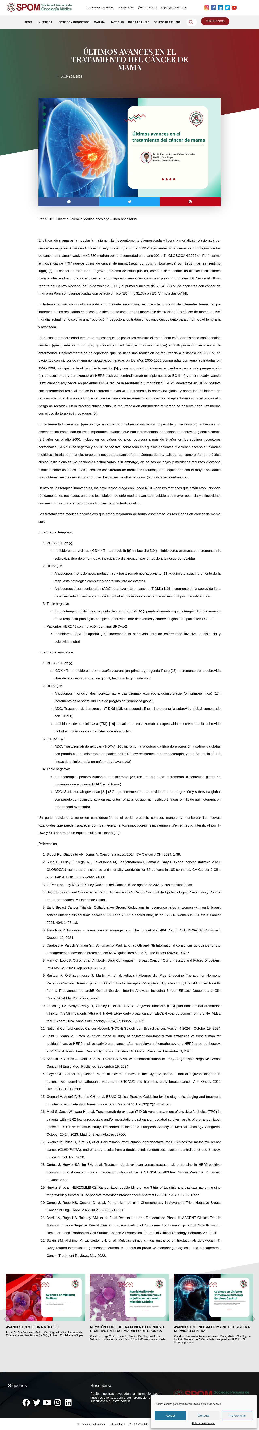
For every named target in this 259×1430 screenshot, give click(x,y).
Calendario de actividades (100, 7)
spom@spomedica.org (174, 7)
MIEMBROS (46, 22)
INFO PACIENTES (138, 22)
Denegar (204, 1415)
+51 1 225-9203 (147, 7)
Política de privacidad (203, 1423)
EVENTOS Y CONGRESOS (73, 22)
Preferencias (237, 1415)
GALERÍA (100, 22)
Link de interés (126, 7)
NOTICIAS (117, 22)
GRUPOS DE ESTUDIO (167, 22)
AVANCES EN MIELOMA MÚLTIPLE (41, 1327)
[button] (68, 201)
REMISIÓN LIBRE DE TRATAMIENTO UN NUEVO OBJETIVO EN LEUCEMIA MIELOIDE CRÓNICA (135, 1329)
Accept (170, 1415)
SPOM (29, 22)
